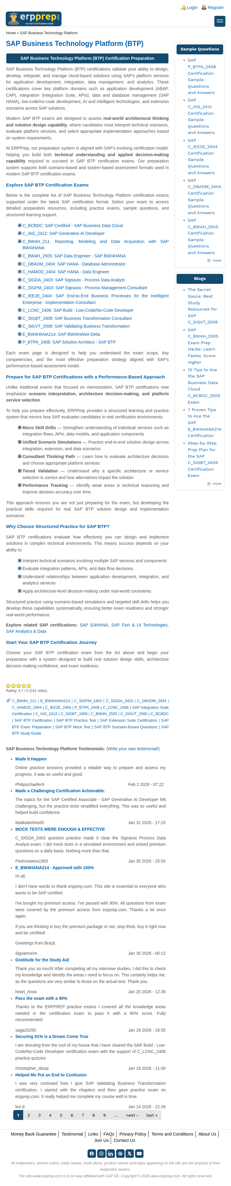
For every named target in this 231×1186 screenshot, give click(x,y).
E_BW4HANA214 (55, 701)
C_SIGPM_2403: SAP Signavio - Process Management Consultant (85, 287)
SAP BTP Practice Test (76, 720)
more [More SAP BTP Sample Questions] (217, 260)
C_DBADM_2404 (151, 701)
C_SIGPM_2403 (88, 701)
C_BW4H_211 (24, 701)
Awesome (28, 685)
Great (23, 685)
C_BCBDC (160, 714)
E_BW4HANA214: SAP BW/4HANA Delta (61, 334)
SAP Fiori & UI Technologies (139, 625)
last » (151, 1115)
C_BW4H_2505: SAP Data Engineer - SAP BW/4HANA (74, 255)
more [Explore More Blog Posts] (217, 483)
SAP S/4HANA (94, 625)
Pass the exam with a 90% (41, 998)
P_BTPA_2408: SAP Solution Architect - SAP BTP (69, 342)
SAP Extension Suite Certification (128, 720)
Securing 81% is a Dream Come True (51, 1036)
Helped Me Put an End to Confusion (51, 1074)
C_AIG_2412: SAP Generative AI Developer (64, 233)
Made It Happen (30, 759)
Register (216, 7)
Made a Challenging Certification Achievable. (60, 790)
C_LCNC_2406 (115, 707)
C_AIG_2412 (46, 714)
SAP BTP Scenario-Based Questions (125, 727)
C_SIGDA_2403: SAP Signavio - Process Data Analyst (74, 280)
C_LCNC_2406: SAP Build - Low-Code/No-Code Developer (78, 310)
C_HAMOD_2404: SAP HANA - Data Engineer (66, 271)
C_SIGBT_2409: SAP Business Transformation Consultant (77, 318)
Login (192, 7)
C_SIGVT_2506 (134, 714)
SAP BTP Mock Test (72, 727)
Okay (13, 685)
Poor (8, 685)
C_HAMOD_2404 (27, 707)
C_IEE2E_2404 (58, 707)
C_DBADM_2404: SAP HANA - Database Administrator (74, 264)
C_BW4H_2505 (104, 714)
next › (132, 1115)
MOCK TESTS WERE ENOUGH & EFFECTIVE (60, 829)
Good (18, 685)
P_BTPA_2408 (87, 707)
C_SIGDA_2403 (119, 701)
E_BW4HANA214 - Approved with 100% (54, 867)
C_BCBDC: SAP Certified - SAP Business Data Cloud (73, 225)
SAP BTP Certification (33, 720)
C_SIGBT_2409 (74, 714)
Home (11, 33)
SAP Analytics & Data (26, 631)
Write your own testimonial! (133, 748)
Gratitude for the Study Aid (42, 959)
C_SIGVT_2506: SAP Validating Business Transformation (76, 326)
